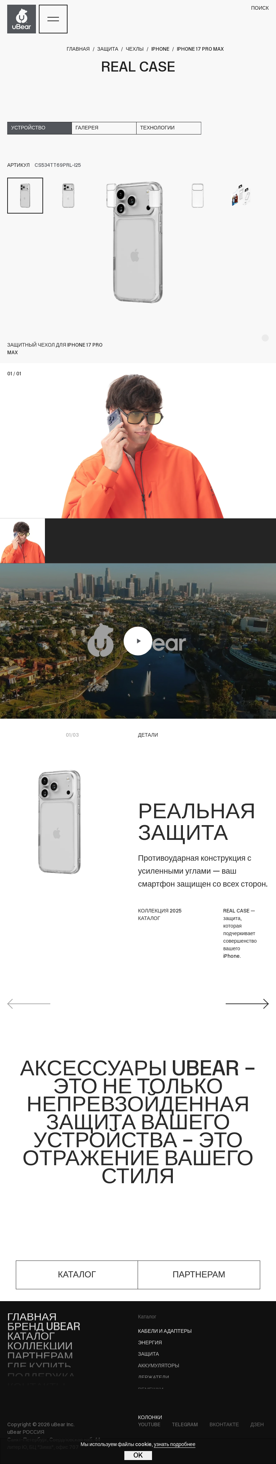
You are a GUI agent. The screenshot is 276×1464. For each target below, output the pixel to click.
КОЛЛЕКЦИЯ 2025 (159, 911)
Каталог (147, 1317)
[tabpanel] (138, 242)
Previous (28, 1004)
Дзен (257, 1425)
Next (247, 1004)
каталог (77, 1275)
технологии (157, 128)
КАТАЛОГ (149, 918)
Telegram (185, 1425)
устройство (28, 128)
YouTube (149, 1425)
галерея (86, 128)
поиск (260, 8)
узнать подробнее (174, 1444)
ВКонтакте (224, 1425)
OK (138, 1455)
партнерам (198, 1275)
